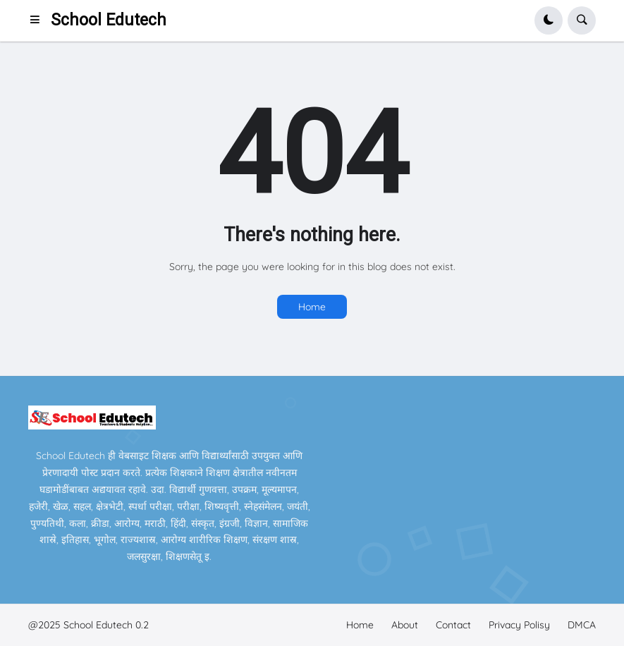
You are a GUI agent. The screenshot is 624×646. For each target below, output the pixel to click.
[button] (39, 20)
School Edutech (108, 20)
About (404, 624)
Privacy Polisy (519, 624)
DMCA (582, 624)
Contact (453, 624)
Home (312, 306)
